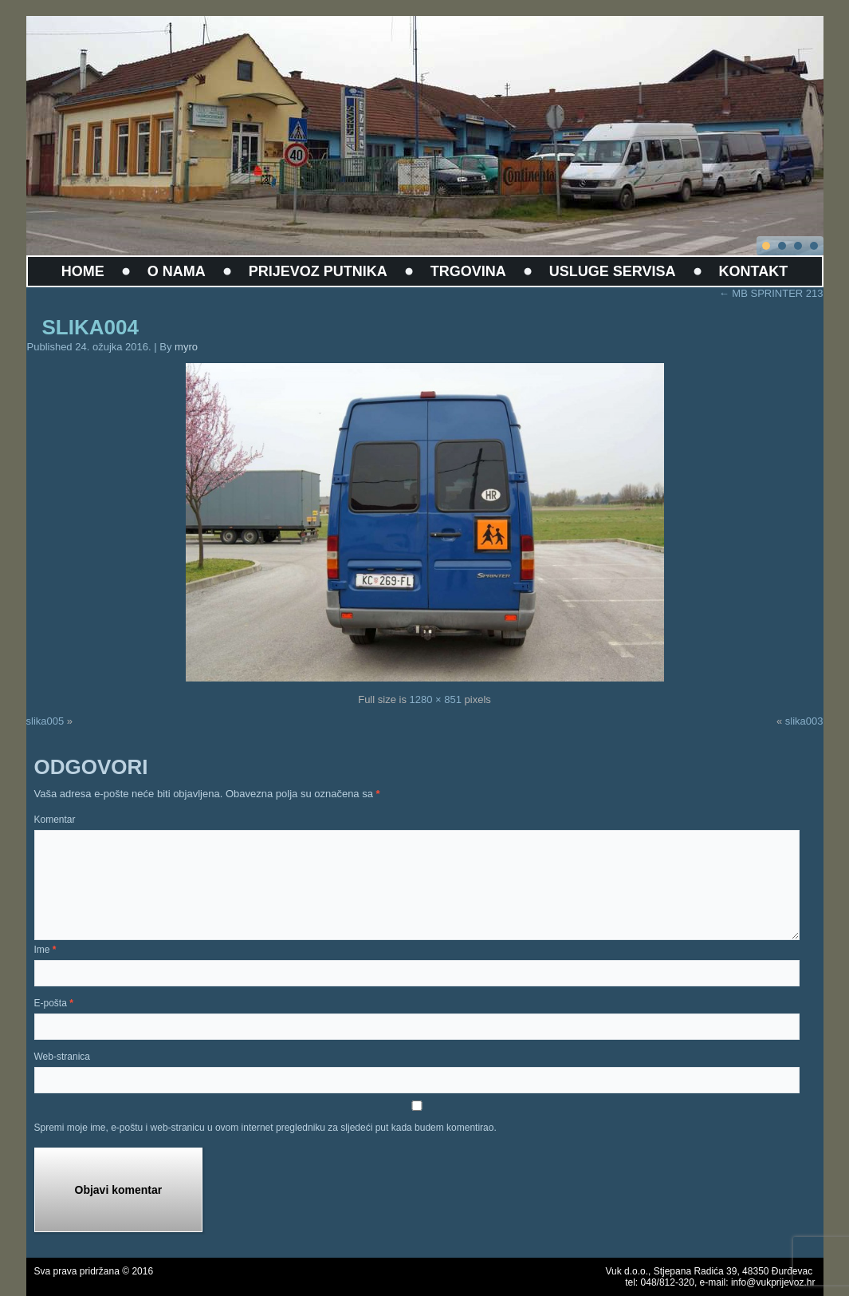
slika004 (90, 327)
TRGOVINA (468, 271)
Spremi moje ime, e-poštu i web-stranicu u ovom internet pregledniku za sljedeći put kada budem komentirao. (265, 1127)
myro (186, 347)
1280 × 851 (436, 699)
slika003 (804, 721)
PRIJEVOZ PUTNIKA (318, 271)
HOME (82, 271)
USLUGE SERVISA (612, 271)
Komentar (55, 819)
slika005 (45, 721)
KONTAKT (753, 271)
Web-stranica (62, 1056)
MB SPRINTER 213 (771, 293)
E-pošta (53, 1003)
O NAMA (176, 271)
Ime (45, 949)
